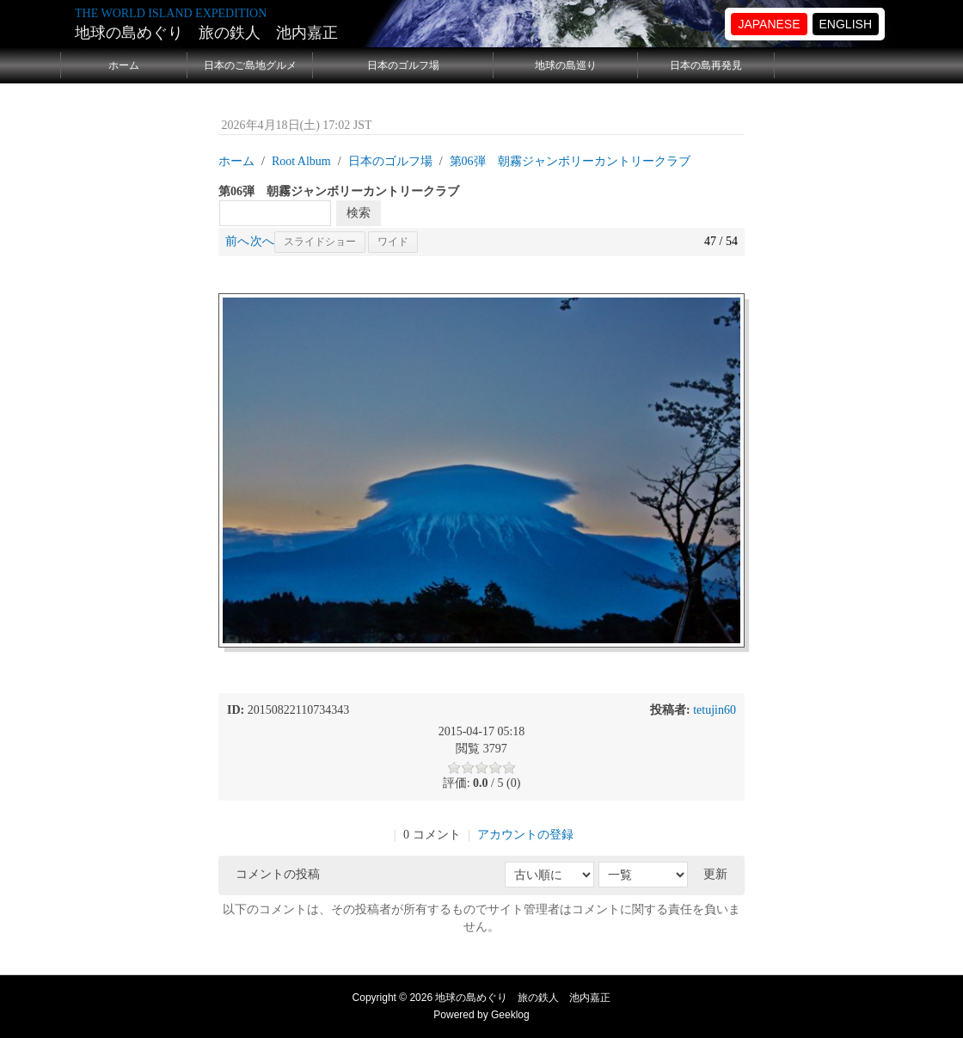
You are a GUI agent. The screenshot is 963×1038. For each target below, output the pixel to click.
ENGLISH (845, 24)
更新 (715, 874)
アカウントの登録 (525, 834)
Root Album (301, 161)
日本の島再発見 (706, 65)
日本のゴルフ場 (403, 65)
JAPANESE (769, 24)
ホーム (123, 65)
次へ (262, 241)
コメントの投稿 (278, 874)
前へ (237, 241)
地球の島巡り (566, 65)
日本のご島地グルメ (250, 65)
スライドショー (320, 242)
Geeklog (510, 1015)
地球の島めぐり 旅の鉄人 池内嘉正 (206, 32)
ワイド (392, 242)
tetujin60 (714, 709)
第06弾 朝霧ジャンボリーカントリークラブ (570, 161)
